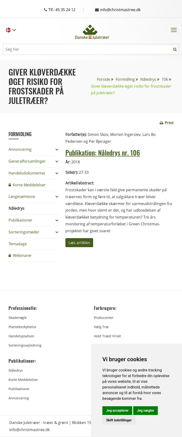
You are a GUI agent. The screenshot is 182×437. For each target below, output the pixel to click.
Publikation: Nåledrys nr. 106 (102, 152)
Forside (103, 79)
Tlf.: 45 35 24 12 (64, 9)
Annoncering (20, 149)
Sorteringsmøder (24, 232)
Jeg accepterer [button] (117, 410)
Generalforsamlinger (27, 161)
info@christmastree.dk (118, 9)
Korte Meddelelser (27, 184)
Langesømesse (22, 196)
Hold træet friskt (107, 336)
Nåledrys (148, 79)
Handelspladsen (21, 336)
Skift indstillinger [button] (119, 420)
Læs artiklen (79, 242)
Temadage (18, 243)
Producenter (104, 317)
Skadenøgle (18, 317)
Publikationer (20, 220)
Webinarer (20, 255)
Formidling (125, 79)
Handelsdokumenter (27, 173)
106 (165, 79)
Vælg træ (101, 327)
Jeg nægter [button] (145, 410)
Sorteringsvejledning (25, 345)
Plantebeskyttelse (22, 327)
